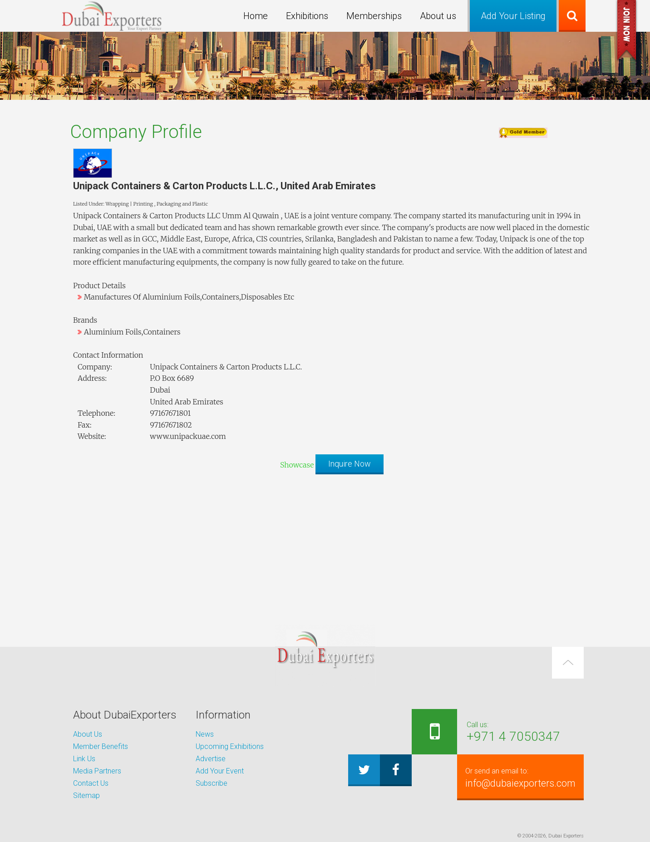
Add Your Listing (513, 15)
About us (438, 15)
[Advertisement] (325, 544)
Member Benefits (100, 746)
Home (255, 15)
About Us (87, 734)
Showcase (297, 464)
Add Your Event (220, 771)
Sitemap (86, 795)
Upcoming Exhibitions (230, 746)
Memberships (374, 15)
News (205, 734)
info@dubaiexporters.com (519, 777)
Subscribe (211, 783)
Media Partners (97, 771)
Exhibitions (307, 15)
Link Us (84, 758)
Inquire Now (349, 463)
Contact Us (90, 783)
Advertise (211, 758)
